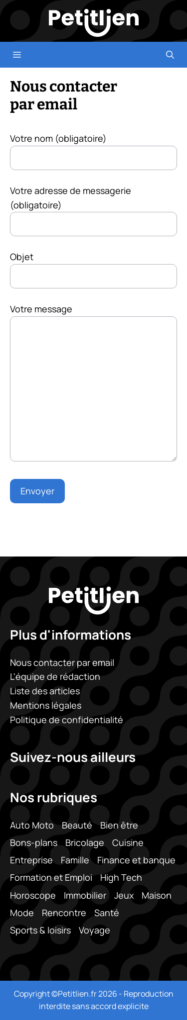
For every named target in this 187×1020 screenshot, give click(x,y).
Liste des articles (45, 691)
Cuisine (128, 842)
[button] (170, 55)
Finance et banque (136, 860)
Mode (22, 912)
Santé (106, 912)
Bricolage (84, 842)
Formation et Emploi (51, 877)
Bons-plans (33, 842)
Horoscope (33, 895)
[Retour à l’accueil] (94, 22)
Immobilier (85, 895)
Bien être (119, 825)
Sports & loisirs (40, 930)
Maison (157, 895)
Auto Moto (32, 825)
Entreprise (31, 860)
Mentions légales (45, 705)
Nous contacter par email (62, 662)
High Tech (121, 877)
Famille (75, 860)
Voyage (94, 930)
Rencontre (64, 912)
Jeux (124, 895)
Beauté (77, 825)
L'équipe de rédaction (55, 676)
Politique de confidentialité (66, 720)
